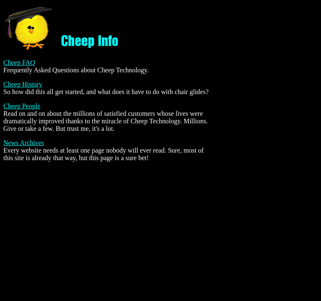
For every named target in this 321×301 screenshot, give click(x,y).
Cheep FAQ (19, 62)
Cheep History (22, 84)
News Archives (23, 142)
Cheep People (21, 106)
